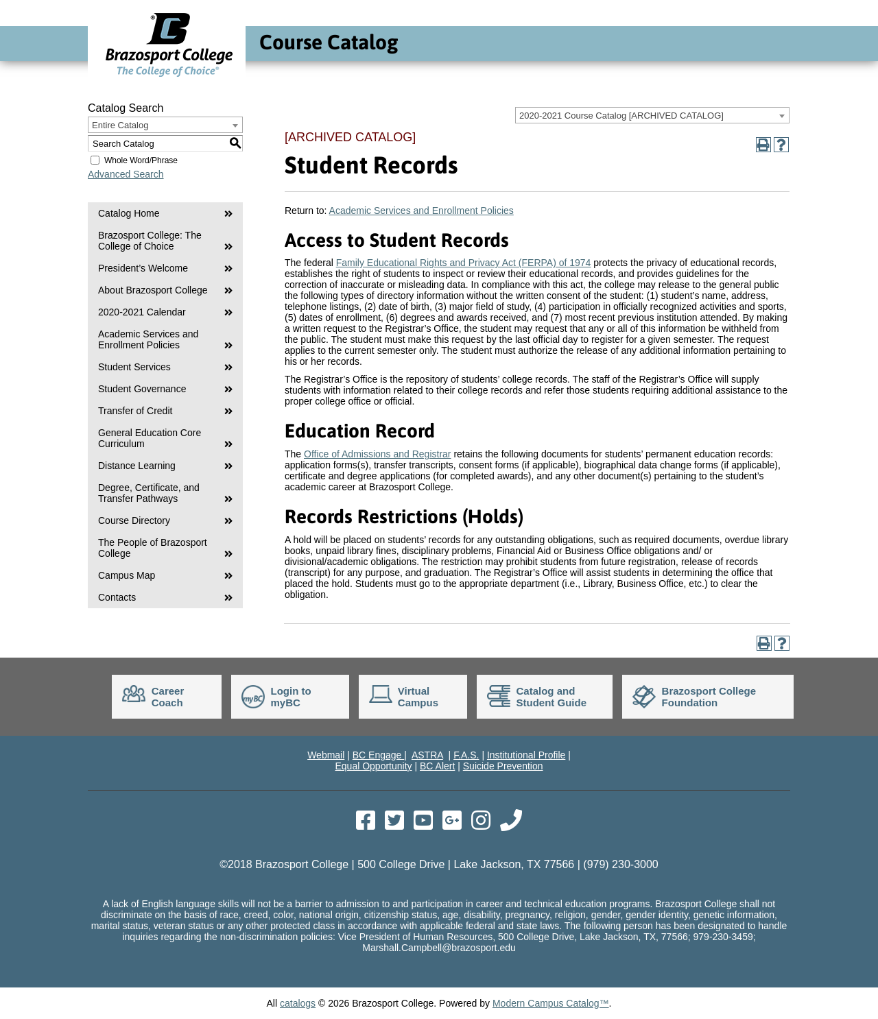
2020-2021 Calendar (142, 312)
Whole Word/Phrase (141, 160)
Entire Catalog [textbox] (120, 125)
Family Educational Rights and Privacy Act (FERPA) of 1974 (463, 262)
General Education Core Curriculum (149, 438)
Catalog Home (129, 213)
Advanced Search (126, 174)
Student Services (134, 366)
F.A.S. (466, 755)
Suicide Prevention (503, 765)
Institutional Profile (526, 755)
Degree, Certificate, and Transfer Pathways (149, 493)
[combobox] (652, 115)
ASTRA (427, 755)
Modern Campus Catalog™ (551, 1003)
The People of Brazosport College (152, 548)
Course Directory (134, 520)
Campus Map (126, 575)
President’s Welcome (143, 268)
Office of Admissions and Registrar (377, 453)
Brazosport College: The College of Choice (150, 241)
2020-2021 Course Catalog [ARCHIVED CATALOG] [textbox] (621, 115)
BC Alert (437, 765)
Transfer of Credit (135, 410)
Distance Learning (137, 465)
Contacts (117, 597)
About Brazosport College (153, 290)
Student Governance (142, 388)
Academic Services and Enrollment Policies (148, 339)
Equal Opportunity (373, 765)
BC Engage (379, 755)
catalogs (298, 1003)
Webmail (325, 755)
